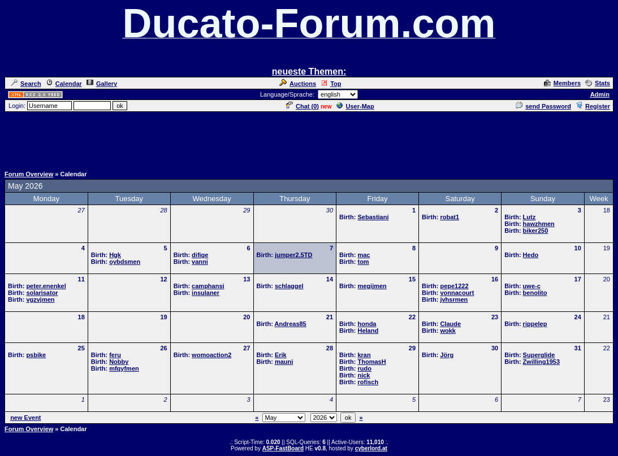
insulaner (205, 292)
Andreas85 (290, 323)
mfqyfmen (124, 368)
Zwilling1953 (541, 361)
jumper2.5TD (294, 254)
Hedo (531, 254)
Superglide (539, 354)
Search (26, 83)
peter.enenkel (46, 286)
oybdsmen (124, 261)
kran (363, 354)
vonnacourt (457, 292)
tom (363, 261)
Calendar (64, 83)
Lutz (529, 217)
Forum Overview (29, 174)
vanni (200, 261)
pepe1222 (454, 286)
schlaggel (289, 286)
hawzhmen (539, 223)
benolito (535, 292)
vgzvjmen (40, 299)
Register (593, 106)
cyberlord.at (371, 448)
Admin (600, 94)
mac (363, 254)
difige (200, 254)
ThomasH (371, 361)
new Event (25, 417)
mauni (284, 361)
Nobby (118, 361)
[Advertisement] (309, 138)
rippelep (535, 323)
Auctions (297, 83)
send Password (543, 106)
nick (363, 375)
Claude (450, 323)
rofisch (367, 382)
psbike (36, 354)
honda (366, 323)
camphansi (208, 286)
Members (562, 83)
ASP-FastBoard (283, 448)
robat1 (449, 217)
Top (331, 83)
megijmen (371, 286)
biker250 (535, 230)
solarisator (42, 292)
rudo (364, 368)
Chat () (302, 106)
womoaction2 (211, 354)
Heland (367, 330)
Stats (597, 83)
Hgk (115, 254)
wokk (448, 330)
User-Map (355, 106)
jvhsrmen (454, 299)
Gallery (102, 83)
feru (115, 354)
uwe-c (532, 286)
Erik (281, 354)
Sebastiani (372, 217)
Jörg (446, 354)
